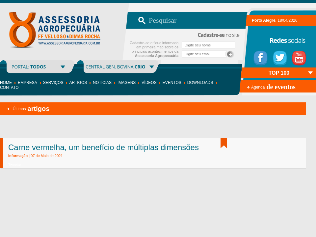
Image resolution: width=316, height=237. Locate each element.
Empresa (27, 82)
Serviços (53, 82)
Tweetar (14, 165)
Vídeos (149, 82)
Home (6, 82)
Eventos (172, 82)
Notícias (102, 82)
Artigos (78, 82)
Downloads (200, 82)
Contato (9, 87)
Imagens (127, 82)
